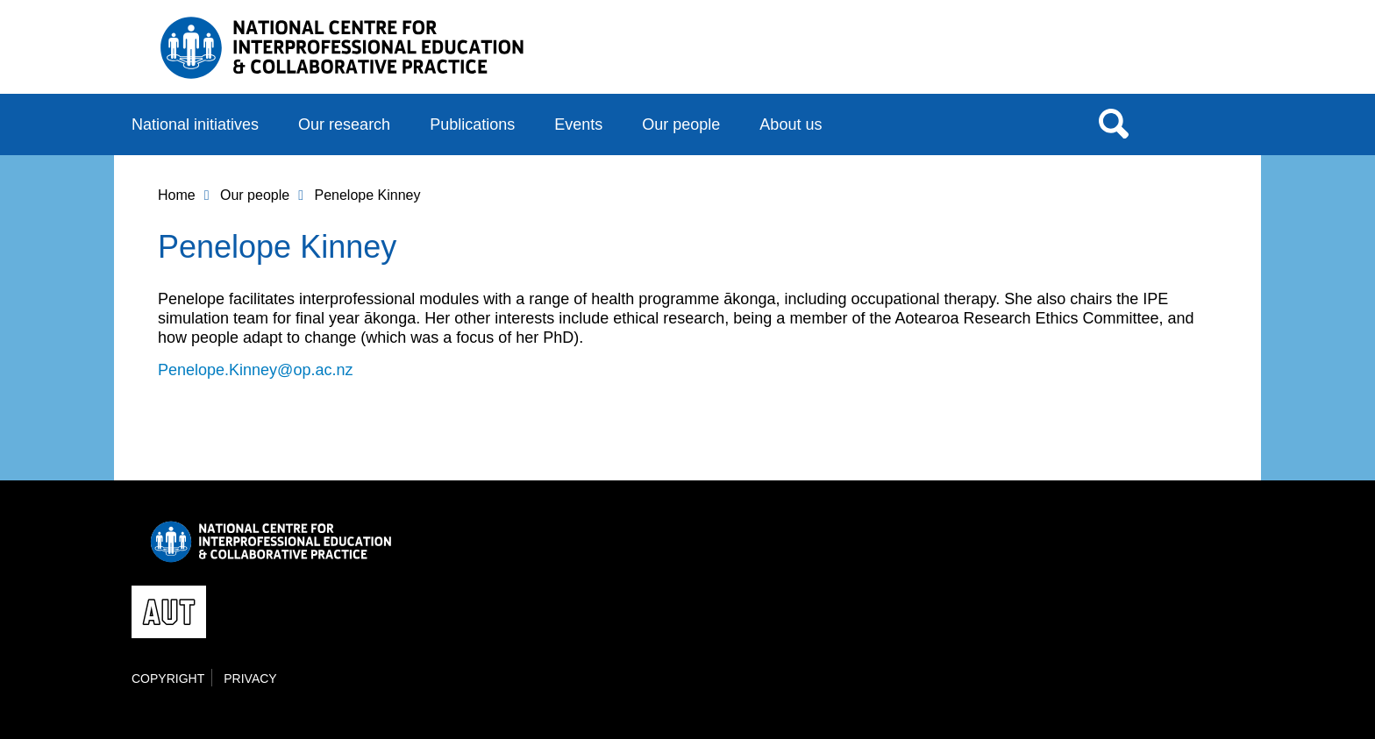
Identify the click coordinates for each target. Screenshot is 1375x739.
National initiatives (195, 124)
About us (790, 124)
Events (578, 124)
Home (177, 195)
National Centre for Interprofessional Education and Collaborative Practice (342, 47)
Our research (344, 124)
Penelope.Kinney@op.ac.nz (255, 370)
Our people (681, 124)
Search (1114, 123)
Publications (472, 124)
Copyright (168, 678)
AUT (1207, 53)
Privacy (250, 678)
